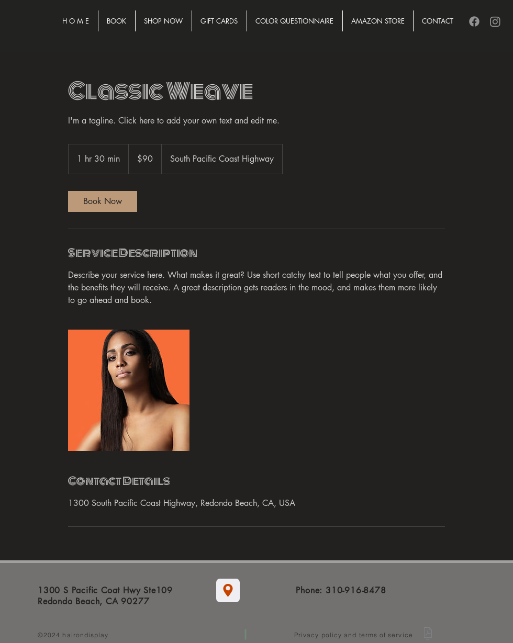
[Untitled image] (128, 390)
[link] (102, 201)
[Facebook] (474, 21)
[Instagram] (495, 21)
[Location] (228, 590)
